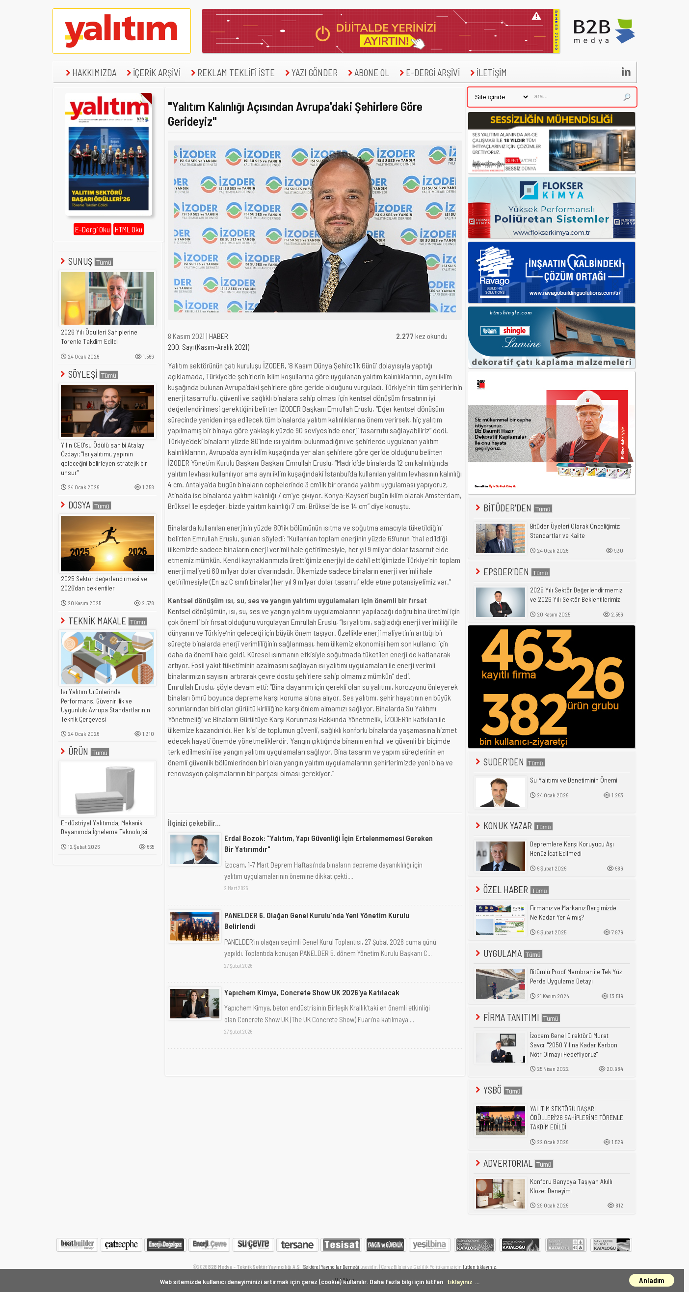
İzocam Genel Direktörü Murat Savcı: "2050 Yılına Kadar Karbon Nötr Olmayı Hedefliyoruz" (573, 1045)
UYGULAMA (508, 953)
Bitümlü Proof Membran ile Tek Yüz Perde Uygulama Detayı (576, 976)
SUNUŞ (85, 261)
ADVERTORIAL (514, 1163)
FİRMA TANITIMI (517, 1017)
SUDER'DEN (509, 761)
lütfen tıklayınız (479, 1267)
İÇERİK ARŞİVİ (152, 72)
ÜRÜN (83, 751)
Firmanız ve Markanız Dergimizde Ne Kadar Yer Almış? (573, 912)
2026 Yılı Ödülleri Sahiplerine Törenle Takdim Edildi (99, 336)
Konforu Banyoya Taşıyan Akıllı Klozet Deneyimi (571, 1186)
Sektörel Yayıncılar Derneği (331, 1267)
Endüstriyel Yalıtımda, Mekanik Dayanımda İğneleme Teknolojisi (104, 827)
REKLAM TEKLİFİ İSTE (231, 72)
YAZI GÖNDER (310, 72)
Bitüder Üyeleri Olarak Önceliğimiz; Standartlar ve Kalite (575, 530)
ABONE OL (367, 72)
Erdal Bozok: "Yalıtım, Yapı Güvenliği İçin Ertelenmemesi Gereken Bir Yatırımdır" (328, 843)
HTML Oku (128, 229)
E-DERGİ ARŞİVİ (428, 72)
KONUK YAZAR (513, 825)
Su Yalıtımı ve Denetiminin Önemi (573, 780)
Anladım (651, 1280)
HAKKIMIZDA (89, 72)
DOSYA (84, 504)
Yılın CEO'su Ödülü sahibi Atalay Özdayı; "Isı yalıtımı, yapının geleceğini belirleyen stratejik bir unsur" (104, 459)
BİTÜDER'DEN (513, 507)
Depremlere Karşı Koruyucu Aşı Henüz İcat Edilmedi (572, 848)
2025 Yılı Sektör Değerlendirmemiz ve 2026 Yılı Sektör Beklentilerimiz (576, 594)
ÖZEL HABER (511, 889)
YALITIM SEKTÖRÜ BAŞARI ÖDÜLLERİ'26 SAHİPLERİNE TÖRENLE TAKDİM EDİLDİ (576, 1118)
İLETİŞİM (487, 72)
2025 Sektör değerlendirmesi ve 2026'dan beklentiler (104, 583)
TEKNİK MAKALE (102, 620)
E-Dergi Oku (92, 229)
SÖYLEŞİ (88, 374)
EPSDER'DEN (512, 571)
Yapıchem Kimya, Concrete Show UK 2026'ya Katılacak (311, 992)
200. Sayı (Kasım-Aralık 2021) (208, 346)
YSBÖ (498, 1089)
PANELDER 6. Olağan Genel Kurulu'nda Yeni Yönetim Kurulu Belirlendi (316, 920)
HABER (218, 336)
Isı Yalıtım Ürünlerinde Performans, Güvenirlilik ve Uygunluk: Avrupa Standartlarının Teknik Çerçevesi (105, 705)
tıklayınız (460, 1281)
